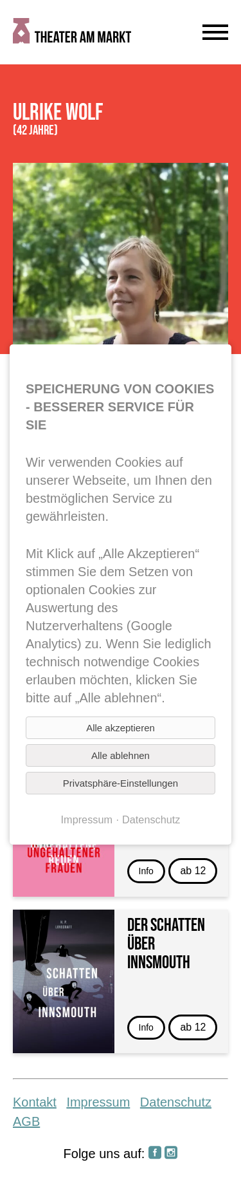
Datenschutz (175, 1102)
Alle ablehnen (120, 755)
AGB (26, 1121)
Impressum (98, 1102)
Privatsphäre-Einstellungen (120, 783)
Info (146, 871)
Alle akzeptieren (120, 727)
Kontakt (35, 1102)
